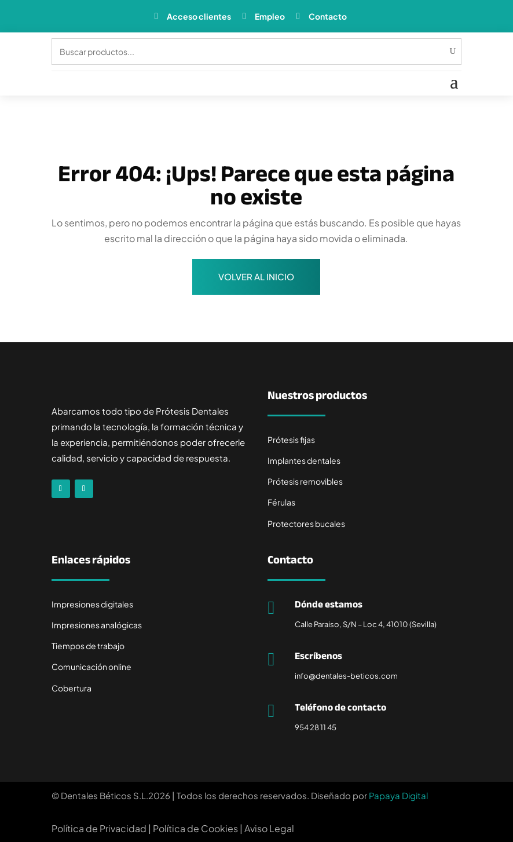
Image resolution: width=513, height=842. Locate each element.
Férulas (281, 502)
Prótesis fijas (291, 439)
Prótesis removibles (305, 481)
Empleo (270, 16)
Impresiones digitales (92, 604)
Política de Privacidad (99, 828)
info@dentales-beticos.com (346, 675)
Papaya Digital (398, 795)
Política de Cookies (195, 828)
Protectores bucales (306, 523)
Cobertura (71, 688)
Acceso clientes (199, 16)
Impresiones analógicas (97, 625)
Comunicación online (91, 666)
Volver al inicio (256, 276)
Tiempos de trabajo (88, 645)
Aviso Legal (269, 828)
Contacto (328, 16)
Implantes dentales (304, 460)
